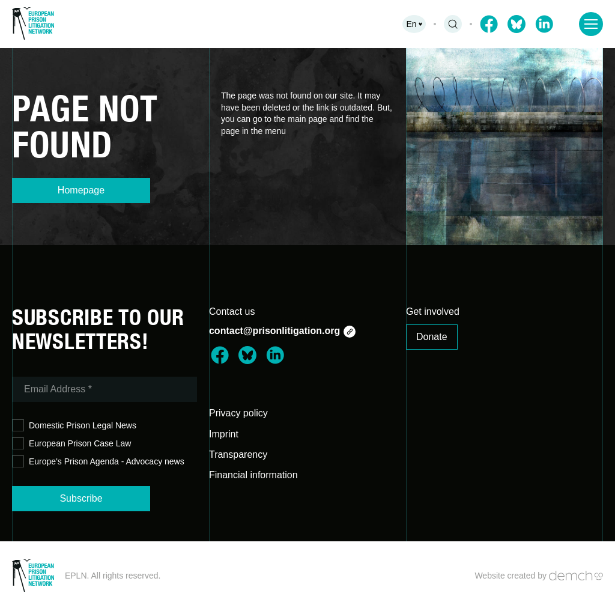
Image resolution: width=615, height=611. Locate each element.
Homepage (81, 190)
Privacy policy (238, 413)
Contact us (232, 311)
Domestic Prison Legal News (74, 425)
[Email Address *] (104, 389)
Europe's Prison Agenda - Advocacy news (98, 461)
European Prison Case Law (71, 443)
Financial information (253, 475)
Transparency (238, 454)
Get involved (432, 311)
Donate (431, 337)
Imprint (223, 434)
